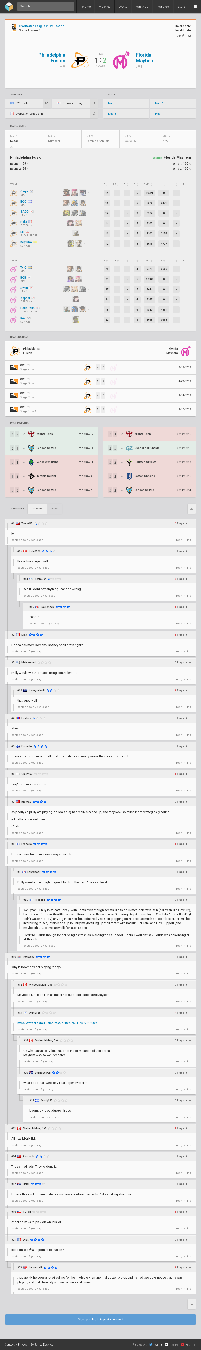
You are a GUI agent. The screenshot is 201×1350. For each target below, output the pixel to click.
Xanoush (28, 1156)
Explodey (28, 956)
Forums (85, 6)
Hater (26, 1184)
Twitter (155, 1344)
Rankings (141, 6)
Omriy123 (27, 774)
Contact (10, 1344)
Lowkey (26, 718)
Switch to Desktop (42, 1344)
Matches (104, 6)
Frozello (26, 746)
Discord (171, 1345)
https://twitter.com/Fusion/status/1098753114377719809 (57, 1023)
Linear (54, 508)
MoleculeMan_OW (40, 984)
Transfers (163, 6)
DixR (24, 634)
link (188, 540)
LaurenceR (47, 607)
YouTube (188, 1344)
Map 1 (112, 103)
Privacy (22, 1344)
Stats (181, 6)
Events (122, 6)
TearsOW (26, 523)
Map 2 (159, 103)
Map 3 (112, 113)
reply (179, 540)
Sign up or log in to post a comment (100, 1319)
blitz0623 (34, 551)
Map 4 (159, 113)
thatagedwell (37, 690)
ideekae (26, 801)
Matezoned (28, 662)
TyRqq (27, 1211)
